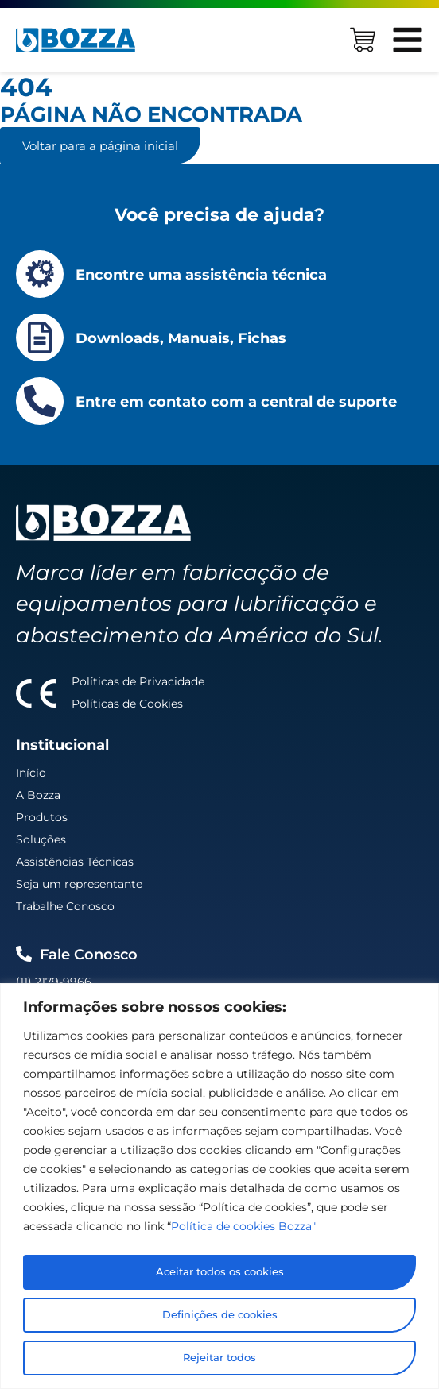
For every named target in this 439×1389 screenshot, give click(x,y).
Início (31, 773)
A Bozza (38, 795)
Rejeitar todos (220, 1358)
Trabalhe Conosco (65, 906)
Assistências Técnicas (75, 862)
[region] (219, 1187)
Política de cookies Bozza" (243, 1229)
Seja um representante (79, 884)
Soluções (41, 839)
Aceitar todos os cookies (219, 1272)
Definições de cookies (220, 1315)
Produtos (42, 817)
